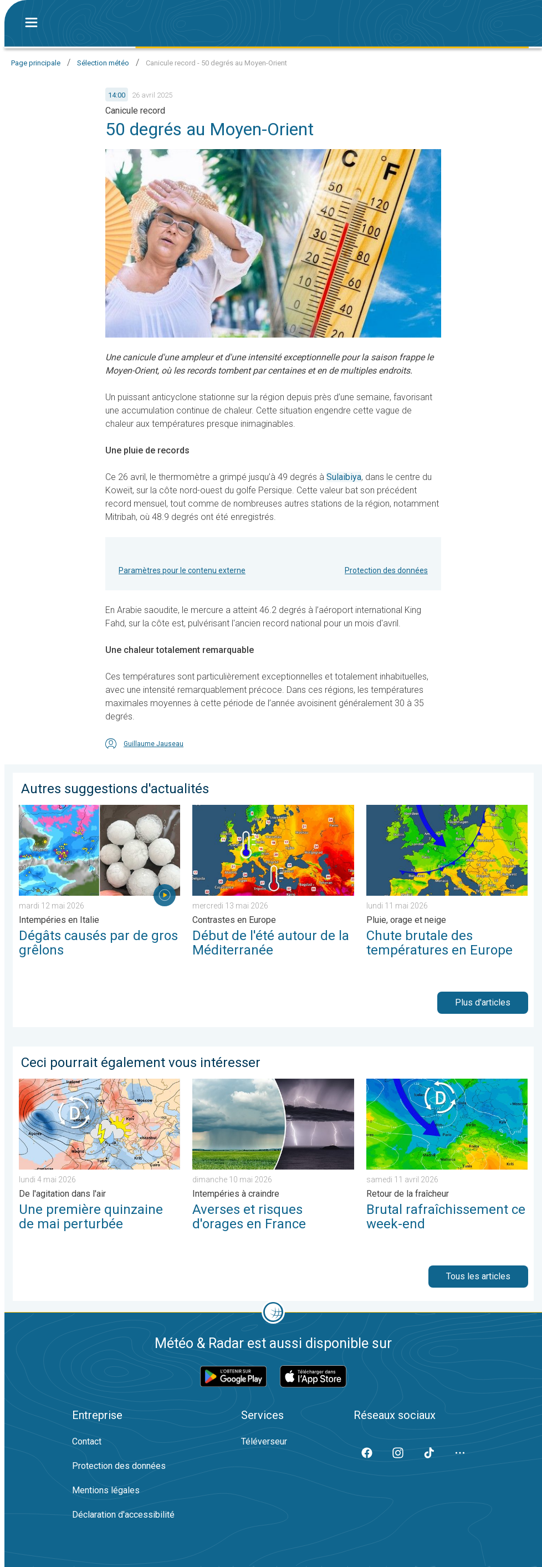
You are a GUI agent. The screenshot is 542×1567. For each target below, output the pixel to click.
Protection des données (386, 570)
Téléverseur (264, 1441)
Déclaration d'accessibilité (123, 1514)
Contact (86, 1441)
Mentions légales (106, 1490)
